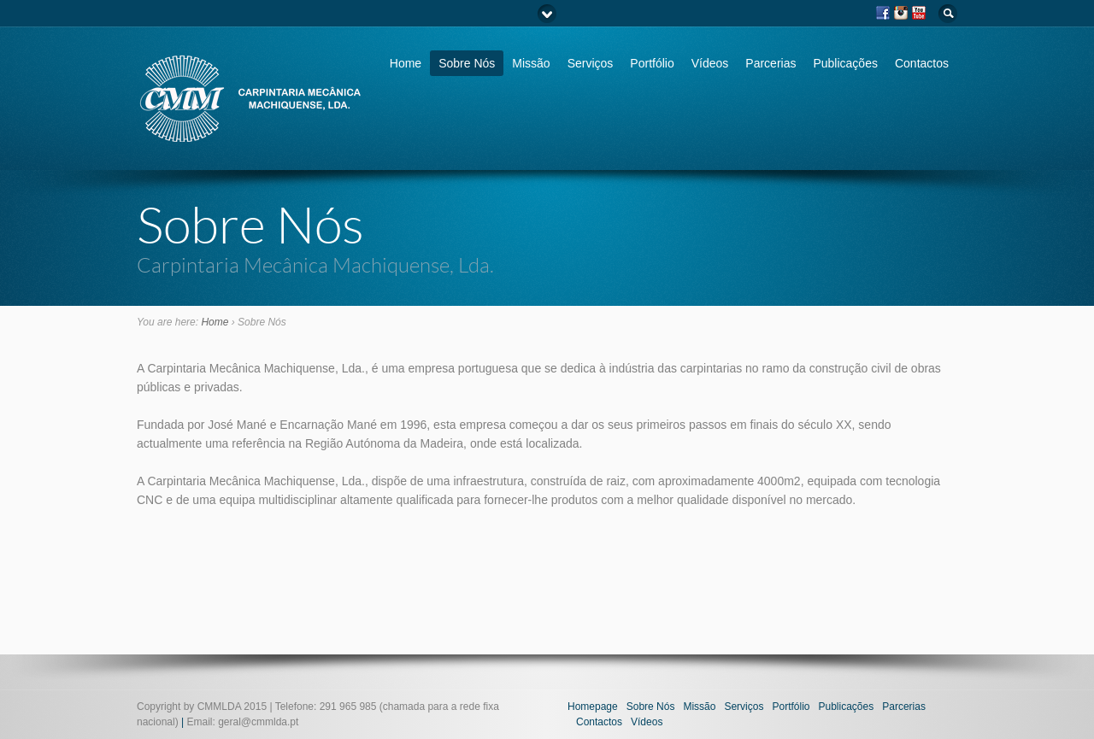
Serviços (591, 63)
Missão (531, 63)
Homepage (593, 707)
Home (405, 63)
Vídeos (710, 63)
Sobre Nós (466, 63)
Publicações (845, 63)
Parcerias (770, 63)
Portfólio (651, 63)
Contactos (922, 63)
